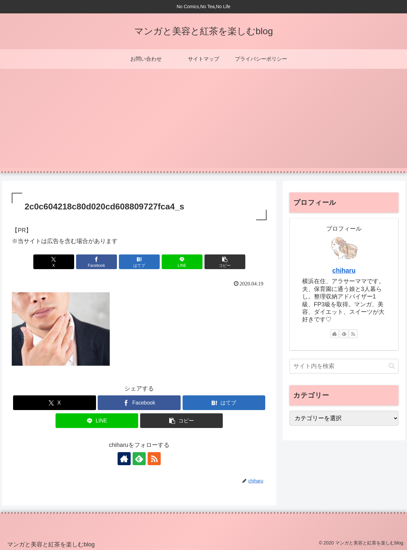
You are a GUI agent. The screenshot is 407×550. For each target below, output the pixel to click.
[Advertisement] (203, 122)
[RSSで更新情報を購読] (154, 458)
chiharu (343, 270)
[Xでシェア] (53, 261)
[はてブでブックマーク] (139, 261)
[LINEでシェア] (182, 261)
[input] (344, 366)
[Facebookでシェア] (96, 261)
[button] (224, 261)
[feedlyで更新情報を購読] (139, 458)
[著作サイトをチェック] (124, 458)
